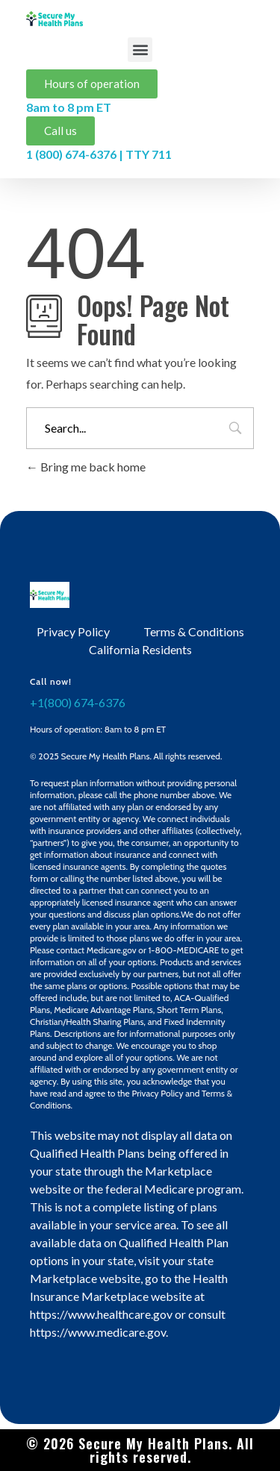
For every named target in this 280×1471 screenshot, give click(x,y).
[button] (140, 49)
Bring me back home (86, 467)
